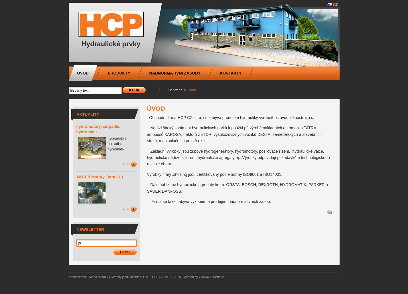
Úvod (83, 73)
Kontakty (231, 73)
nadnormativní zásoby (175, 73)
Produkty (119, 73)
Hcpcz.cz (175, 90)
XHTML (145, 277)
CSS (155, 277)
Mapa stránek (98, 277)
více (126, 164)
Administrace (78, 277)
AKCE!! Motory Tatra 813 (99, 177)
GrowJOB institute (211, 277)
